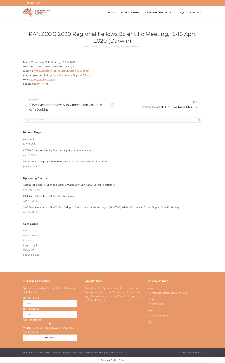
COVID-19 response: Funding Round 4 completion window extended (57, 150)
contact (159, 315)
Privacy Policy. (195, 352)
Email (31, 308)
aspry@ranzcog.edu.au (42, 79)
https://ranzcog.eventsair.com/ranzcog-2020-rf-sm (61, 70)
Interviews (28, 240)
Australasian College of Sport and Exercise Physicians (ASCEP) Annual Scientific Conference (69, 184)
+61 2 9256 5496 (34, 3)
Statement (28, 249)
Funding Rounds (31, 235)
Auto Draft (28, 139)
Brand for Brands (114, 352)
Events (26, 230)
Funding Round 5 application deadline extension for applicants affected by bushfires (65, 161)
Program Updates (32, 245)
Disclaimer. (183, 352)
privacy (40, 327)
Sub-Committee (31, 254)
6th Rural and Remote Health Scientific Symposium (48, 196)
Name (31, 297)
